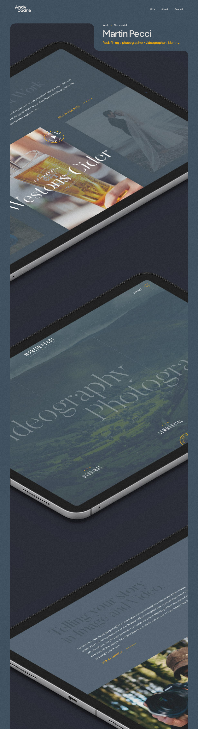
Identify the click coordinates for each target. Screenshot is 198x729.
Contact (178, 8)
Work (152, 8)
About (164, 8)
